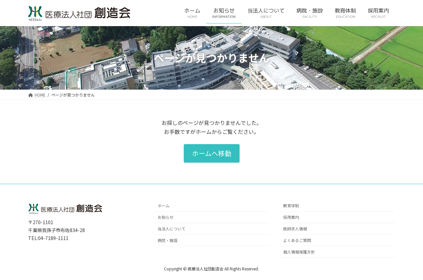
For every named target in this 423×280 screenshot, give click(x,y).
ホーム (164, 205)
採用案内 (291, 217)
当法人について (171, 228)
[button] (212, 153)
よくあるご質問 (297, 240)
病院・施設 (167, 240)
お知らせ (165, 217)
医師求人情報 (295, 228)
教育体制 (291, 205)
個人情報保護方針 (299, 251)
